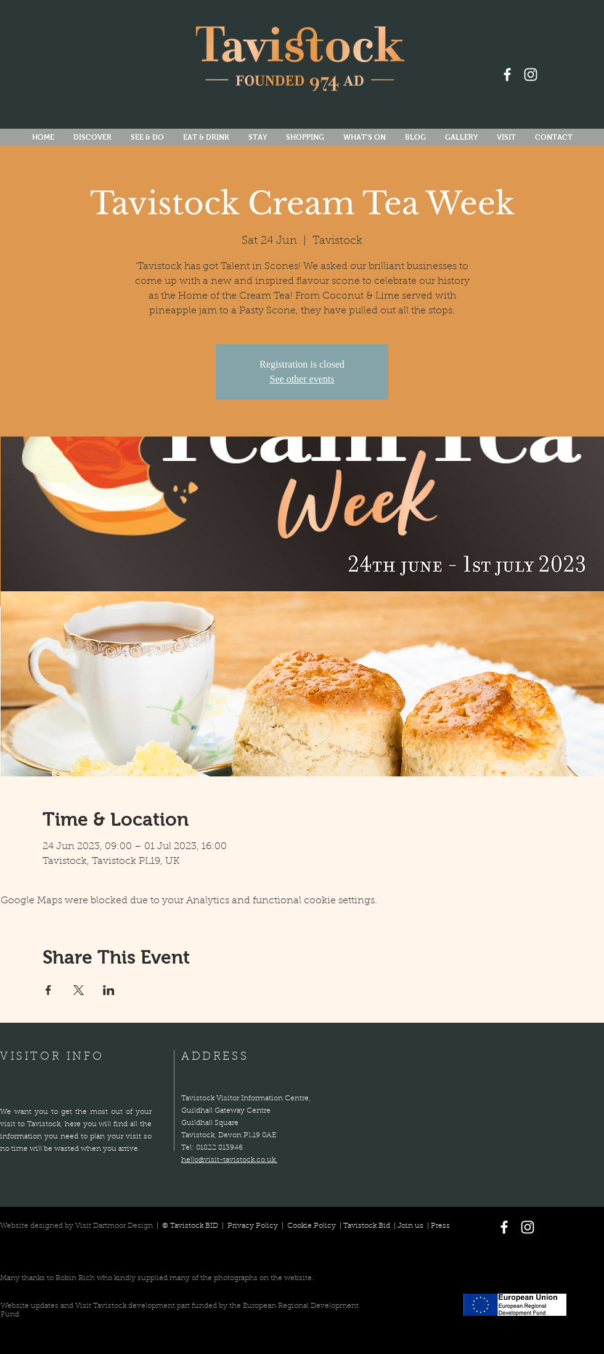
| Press (436, 1226)
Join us (410, 1226)
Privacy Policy (253, 1226)
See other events (302, 379)
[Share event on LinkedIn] (109, 990)
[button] (364, 137)
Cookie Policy (311, 1226)
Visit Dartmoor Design (114, 1226)
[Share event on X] (78, 990)
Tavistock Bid (367, 1226)
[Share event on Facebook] (48, 990)
